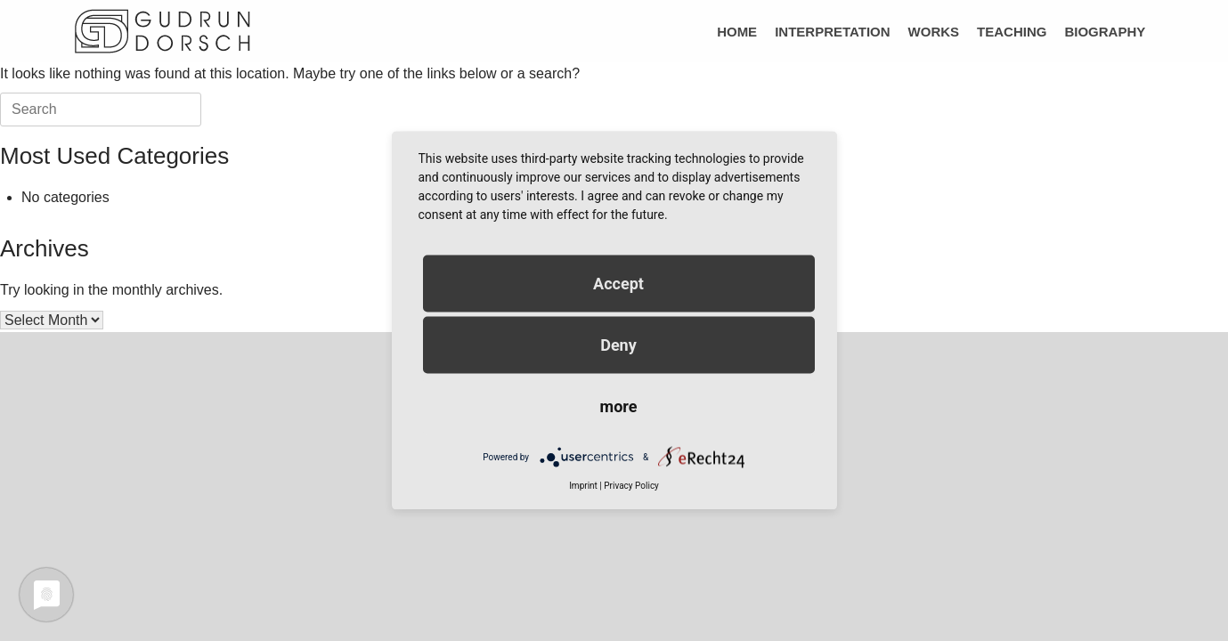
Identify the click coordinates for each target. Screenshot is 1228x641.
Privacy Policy (631, 486)
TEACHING (1011, 31)
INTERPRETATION (832, 31)
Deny (618, 345)
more (619, 406)
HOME (737, 31)
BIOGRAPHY (1104, 31)
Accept (618, 283)
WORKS (934, 31)
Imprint (583, 486)
